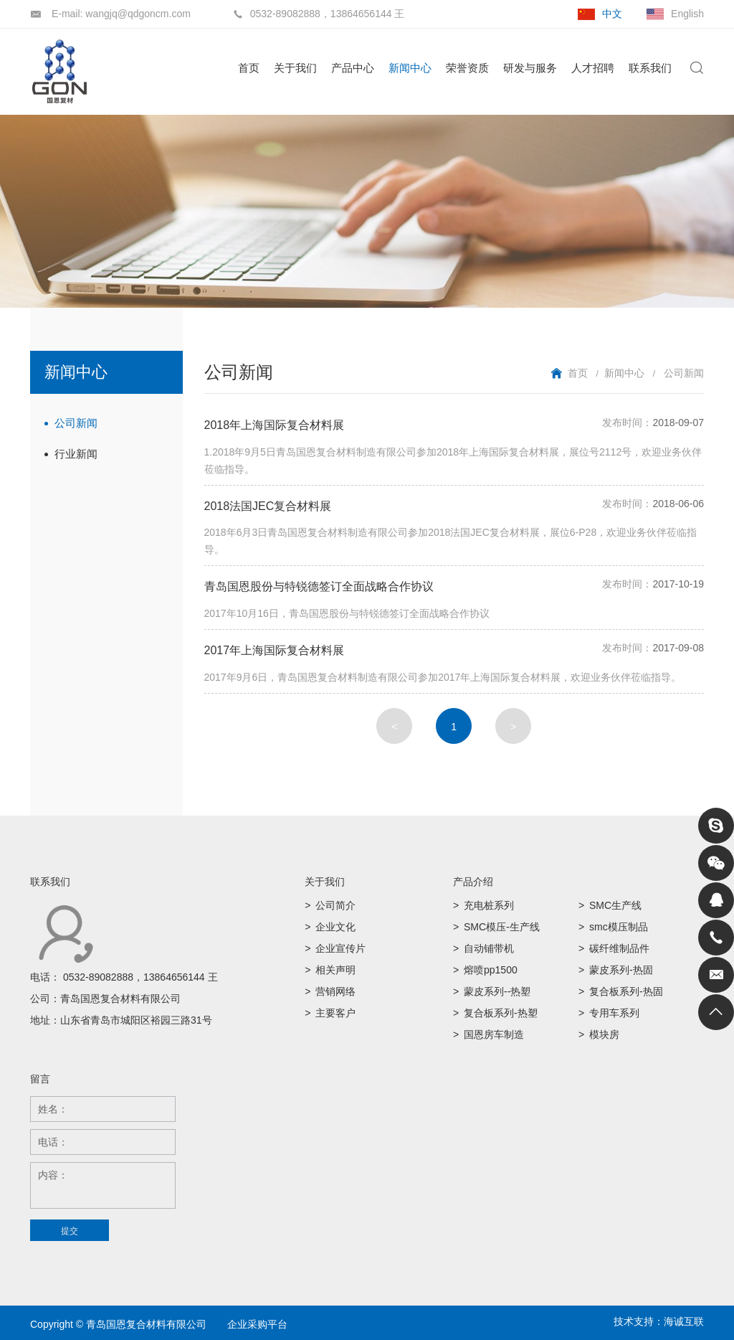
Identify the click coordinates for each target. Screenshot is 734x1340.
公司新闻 (75, 423)
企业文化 (335, 927)
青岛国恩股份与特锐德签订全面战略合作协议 (319, 586)
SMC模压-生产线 (502, 927)
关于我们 (295, 68)
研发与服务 (530, 68)
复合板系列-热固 (626, 991)
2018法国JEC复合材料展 (268, 506)
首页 (248, 68)
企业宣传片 (340, 948)
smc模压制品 (618, 927)
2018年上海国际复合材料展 (274, 425)
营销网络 (335, 991)
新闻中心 (410, 68)
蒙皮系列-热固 (621, 970)
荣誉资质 (467, 68)
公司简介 (335, 905)
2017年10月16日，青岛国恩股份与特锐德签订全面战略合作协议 (347, 613)
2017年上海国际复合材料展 (274, 650)
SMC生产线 (615, 905)
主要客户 (335, 1013)
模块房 (604, 1034)
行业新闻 (75, 454)
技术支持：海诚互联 (659, 1321)
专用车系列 (614, 1013)
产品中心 (352, 68)
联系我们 (650, 68)
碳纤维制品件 (619, 948)
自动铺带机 (489, 948)
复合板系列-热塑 (501, 1013)
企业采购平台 (257, 1324)
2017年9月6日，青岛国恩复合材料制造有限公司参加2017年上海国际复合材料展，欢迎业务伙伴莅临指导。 (443, 677)
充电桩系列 (489, 905)
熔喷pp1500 (491, 970)
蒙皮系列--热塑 (497, 991)
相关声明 (335, 970)
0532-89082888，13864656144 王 (140, 977)
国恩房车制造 (494, 1034)
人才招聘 (592, 68)
